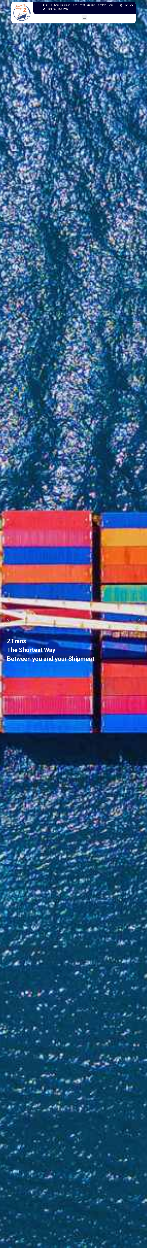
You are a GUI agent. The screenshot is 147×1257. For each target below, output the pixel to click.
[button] (84, 17)
